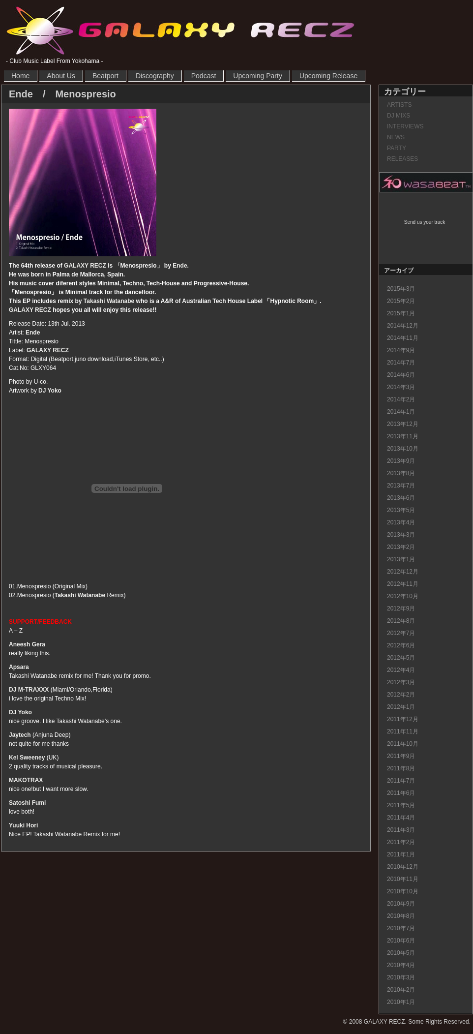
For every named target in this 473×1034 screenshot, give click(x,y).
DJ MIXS (398, 115)
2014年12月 (402, 325)
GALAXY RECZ (180, 30)
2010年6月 (401, 940)
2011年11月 (402, 731)
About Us (61, 76)
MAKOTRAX (26, 780)
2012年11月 (402, 583)
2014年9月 (401, 350)
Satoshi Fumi (27, 802)
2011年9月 (401, 756)
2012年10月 (402, 596)
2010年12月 (402, 866)
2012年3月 (401, 682)
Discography (155, 76)
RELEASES (402, 158)
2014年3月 (401, 387)
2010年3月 (401, 977)
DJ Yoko (49, 390)
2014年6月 (401, 374)
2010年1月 (401, 1002)
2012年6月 (401, 645)
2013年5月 (401, 510)
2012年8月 (401, 620)
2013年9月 (401, 460)
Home (20, 76)
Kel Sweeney (27, 757)
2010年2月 (401, 989)
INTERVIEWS (405, 126)
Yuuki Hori (23, 825)
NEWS (396, 137)
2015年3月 (401, 288)
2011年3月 (401, 829)
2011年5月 (401, 805)
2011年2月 (401, 842)
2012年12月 (402, 571)
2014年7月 (401, 362)
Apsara (19, 667)
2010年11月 (402, 879)
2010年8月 (401, 915)
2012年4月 (401, 670)
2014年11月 (402, 338)
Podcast (203, 76)
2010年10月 (402, 891)
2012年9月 (401, 608)
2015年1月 (401, 313)
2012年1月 (401, 706)
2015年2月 (401, 301)
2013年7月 (401, 485)
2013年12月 (402, 424)
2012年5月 (401, 657)
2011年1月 (401, 854)
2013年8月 (401, 473)
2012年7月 (401, 633)
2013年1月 (401, 559)
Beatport (105, 76)
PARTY (396, 148)
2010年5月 (401, 952)
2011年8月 (401, 768)
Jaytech (20, 734)
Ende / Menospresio (62, 94)
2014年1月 (401, 411)
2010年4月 (401, 965)
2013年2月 (401, 547)
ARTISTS (399, 104)
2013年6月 (401, 497)
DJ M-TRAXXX (29, 689)
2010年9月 (401, 903)
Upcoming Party (257, 76)
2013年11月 (402, 436)
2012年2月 (401, 694)
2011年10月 (402, 743)
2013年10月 (402, 448)
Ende (180, 265)
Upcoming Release (328, 76)
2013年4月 (401, 522)
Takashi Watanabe (109, 301)
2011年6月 (401, 793)
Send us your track (424, 222)
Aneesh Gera (27, 644)
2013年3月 (401, 534)
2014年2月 (401, 399)
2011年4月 (401, 817)
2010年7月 (401, 928)
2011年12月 (402, 719)
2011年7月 (401, 780)
